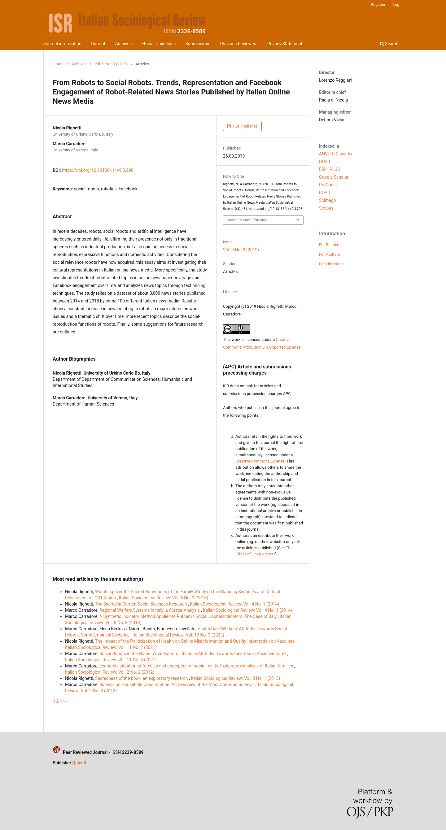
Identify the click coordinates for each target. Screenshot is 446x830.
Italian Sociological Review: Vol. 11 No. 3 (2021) (111, 659)
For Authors (329, 254)
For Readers (330, 244)
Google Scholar (333, 177)
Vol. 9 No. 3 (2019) (111, 64)
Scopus (326, 208)
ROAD (324, 192)
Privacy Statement (284, 43)
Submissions (198, 43)
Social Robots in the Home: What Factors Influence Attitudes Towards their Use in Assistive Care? (193, 653)
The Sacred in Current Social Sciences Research (141, 604)
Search (389, 43)
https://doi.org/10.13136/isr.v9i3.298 (97, 170)
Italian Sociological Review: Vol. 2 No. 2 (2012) (109, 672)
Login (398, 4)
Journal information (62, 43)
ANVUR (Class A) (335, 153)
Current (98, 43)
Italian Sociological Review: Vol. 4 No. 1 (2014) (234, 604)
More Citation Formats (247, 220)
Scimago (327, 200)
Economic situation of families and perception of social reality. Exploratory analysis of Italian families (196, 665)
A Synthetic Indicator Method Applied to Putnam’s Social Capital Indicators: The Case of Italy (188, 616)
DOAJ (324, 161)
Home (58, 64)
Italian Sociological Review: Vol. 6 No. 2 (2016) (163, 597)
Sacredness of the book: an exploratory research (142, 678)
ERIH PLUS (329, 169)
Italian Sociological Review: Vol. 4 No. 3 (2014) (247, 610)
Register (378, 4)
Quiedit (79, 762)
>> (65, 701)
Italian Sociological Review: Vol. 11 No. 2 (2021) (111, 647)
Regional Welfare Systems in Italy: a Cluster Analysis (150, 610)
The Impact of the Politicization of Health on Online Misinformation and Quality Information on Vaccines (195, 641)
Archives (123, 43)
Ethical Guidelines (159, 43)
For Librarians (331, 264)
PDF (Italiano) (244, 126)
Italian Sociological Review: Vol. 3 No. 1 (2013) (235, 678)
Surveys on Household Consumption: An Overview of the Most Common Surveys (177, 684)
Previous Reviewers (239, 43)
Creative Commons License (260, 461)
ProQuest (328, 184)
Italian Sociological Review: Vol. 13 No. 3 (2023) (178, 634)
